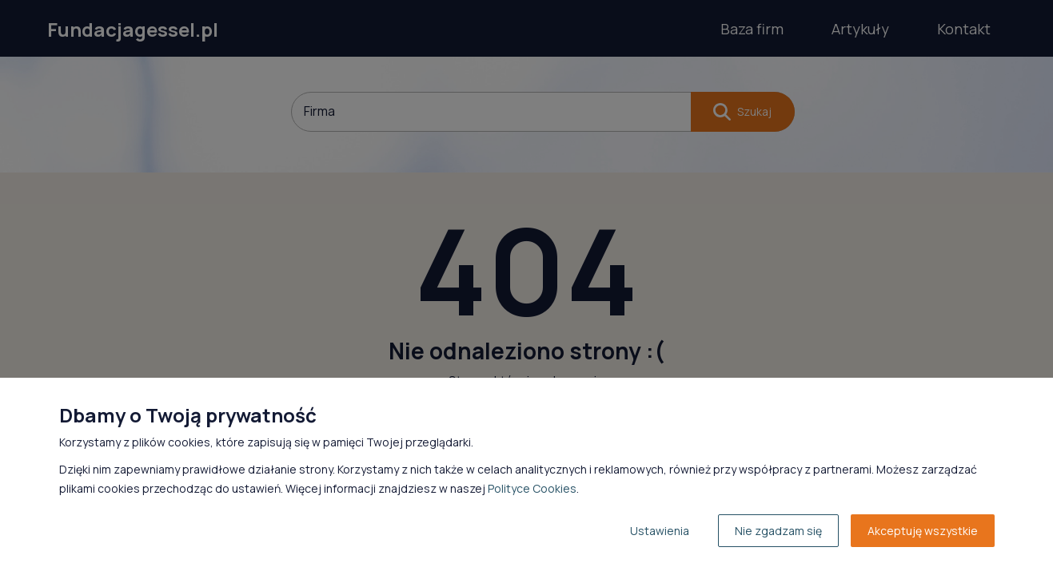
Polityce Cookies (532, 488)
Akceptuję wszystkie (923, 530)
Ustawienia (659, 530)
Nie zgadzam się (778, 530)
